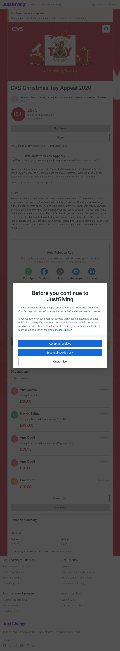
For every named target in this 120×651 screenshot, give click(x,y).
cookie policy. (64, 329)
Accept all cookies (60, 343)
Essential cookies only (60, 352)
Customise (60, 361)
